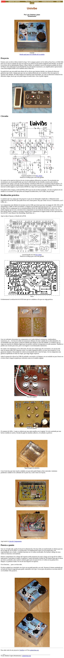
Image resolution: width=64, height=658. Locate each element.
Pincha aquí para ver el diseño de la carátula (32, 54)
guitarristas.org (34, 650)
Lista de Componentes (15, 541)
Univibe (21, 650)
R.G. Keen (39, 175)
